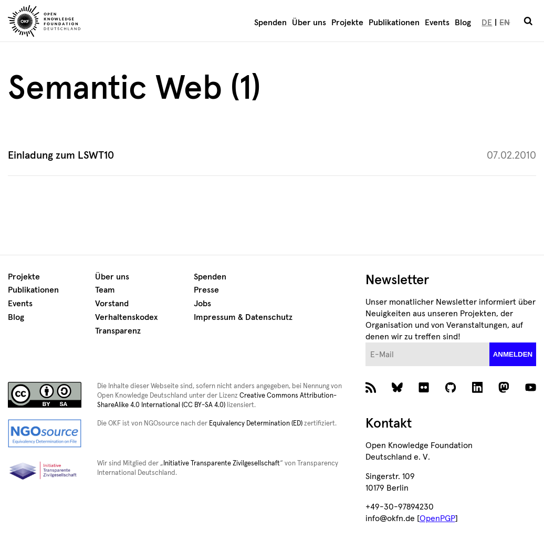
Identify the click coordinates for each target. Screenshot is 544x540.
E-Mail (365, 342)
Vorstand (112, 303)
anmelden (513, 354)
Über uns (309, 22)
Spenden (270, 22)
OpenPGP (437, 518)
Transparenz (118, 331)
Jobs (202, 303)
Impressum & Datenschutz (243, 317)
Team (105, 290)
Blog (463, 22)
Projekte (347, 22)
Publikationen (394, 22)
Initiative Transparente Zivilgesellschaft (221, 463)
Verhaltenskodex (126, 317)
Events (437, 22)
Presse (206, 290)
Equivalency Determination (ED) (255, 423)
